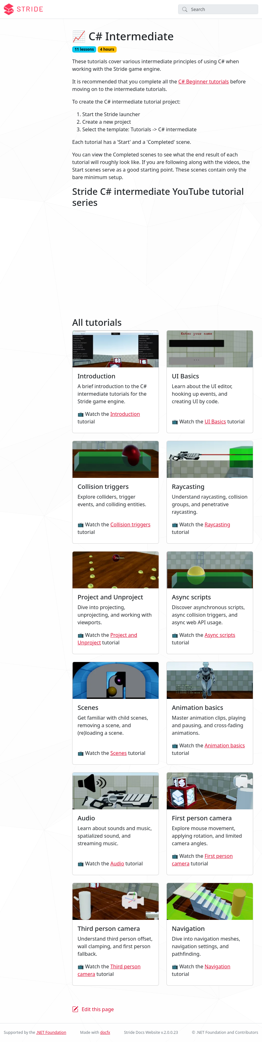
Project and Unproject (107, 638)
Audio (117, 863)
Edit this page (98, 1009)
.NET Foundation (51, 1032)
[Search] (218, 9)
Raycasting (217, 524)
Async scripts (220, 634)
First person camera (202, 859)
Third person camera (109, 970)
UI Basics (215, 421)
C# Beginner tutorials (203, 81)
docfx (105, 1032)
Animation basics (225, 745)
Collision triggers (130, 524)
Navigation (217, 966)
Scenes (118, 753)
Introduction (125, 414)
